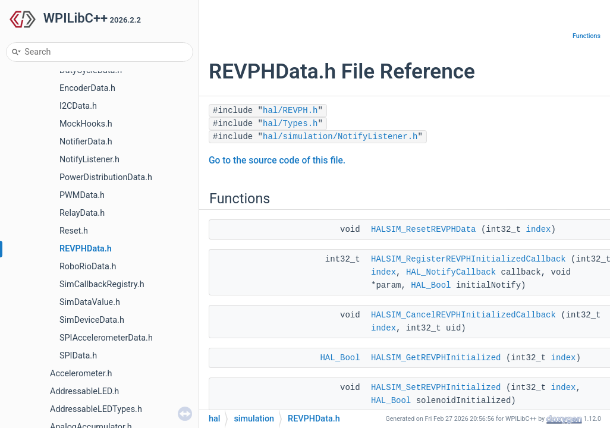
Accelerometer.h (81, 374)
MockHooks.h (85, 124)
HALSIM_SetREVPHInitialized (436, 387)
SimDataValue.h (89, 302)
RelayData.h (82, 213)
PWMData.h (82, 195)
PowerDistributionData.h (105, 177)
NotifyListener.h (89, 160)
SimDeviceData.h (91, 320)
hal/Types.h (290, 123)
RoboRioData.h (87, 267)
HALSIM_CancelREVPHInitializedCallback (463, 315)
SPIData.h (78, 356)
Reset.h (73, 231)
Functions (586, 36)
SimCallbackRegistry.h (101, 284)
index (538, 229)
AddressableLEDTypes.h (96, 409)
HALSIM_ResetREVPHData (423, 229)
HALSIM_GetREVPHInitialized (436, 358)
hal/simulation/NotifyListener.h (340, 136)
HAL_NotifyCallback (451, 272)
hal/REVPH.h (290, 110)
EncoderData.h (87, 88)
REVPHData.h (85, 249)
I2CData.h (78, 106)
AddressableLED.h (84, 391)
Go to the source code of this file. (277, 160)
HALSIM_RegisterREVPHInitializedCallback (468, 259)
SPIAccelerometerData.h (106, 338)
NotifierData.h (85, 142)
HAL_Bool (431, 285)
